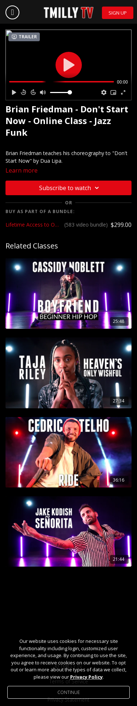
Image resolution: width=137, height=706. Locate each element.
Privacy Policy (86, 677)
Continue (68, 692)
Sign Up (118, 12)
